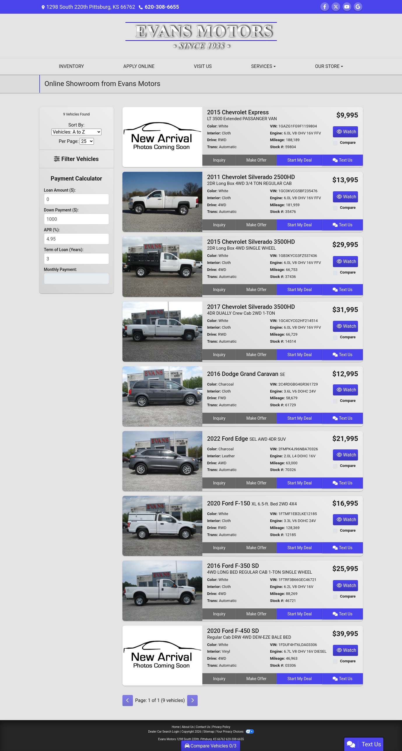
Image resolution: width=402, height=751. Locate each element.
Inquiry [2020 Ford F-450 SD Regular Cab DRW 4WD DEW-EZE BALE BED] (219, 678)
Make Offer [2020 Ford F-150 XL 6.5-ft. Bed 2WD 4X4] (256, 547)
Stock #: (277, 147)
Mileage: (277, 140)
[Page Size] (87, 141)
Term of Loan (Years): (64, 249)
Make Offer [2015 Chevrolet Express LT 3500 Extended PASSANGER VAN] (256, 160)
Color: (212, 126)
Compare (348, 142)
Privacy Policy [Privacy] (221, 727)
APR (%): (52, 229)
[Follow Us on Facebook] (324, 6)
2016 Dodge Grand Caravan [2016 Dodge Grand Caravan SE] (246, 373)
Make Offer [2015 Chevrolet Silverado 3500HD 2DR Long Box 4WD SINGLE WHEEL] (256, 289)
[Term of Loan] (76, 258)
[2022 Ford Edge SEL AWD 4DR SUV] (162, 460)
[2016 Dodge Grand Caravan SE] (162, 396)
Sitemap (208, 731)
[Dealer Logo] (201, 35)
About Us (188, 727)
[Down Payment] (76, 219)
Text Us (342, 160)
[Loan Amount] (76, 199)
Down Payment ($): (61, 210)
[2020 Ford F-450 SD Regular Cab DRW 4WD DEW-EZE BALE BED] (162, 655)
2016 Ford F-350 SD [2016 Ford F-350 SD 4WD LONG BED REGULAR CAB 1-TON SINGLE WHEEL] (259, 568)
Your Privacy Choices (235, 731)
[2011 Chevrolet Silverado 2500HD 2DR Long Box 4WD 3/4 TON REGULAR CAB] (162, 201)
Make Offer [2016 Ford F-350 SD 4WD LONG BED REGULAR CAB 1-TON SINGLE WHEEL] (256, 614)
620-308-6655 (162, 7)
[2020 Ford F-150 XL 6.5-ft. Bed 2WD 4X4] (162, 525)
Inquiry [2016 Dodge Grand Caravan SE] (219, 418)
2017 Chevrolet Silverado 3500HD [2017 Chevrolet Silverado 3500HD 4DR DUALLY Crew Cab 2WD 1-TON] (251, 309)
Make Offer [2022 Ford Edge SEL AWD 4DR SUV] (256, 483)
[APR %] (76, 238)
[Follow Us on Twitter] (335, 6)
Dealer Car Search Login (163, 731)
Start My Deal (299, 160)
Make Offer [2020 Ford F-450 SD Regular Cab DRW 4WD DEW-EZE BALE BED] (256, 678)
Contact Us (203, 727)
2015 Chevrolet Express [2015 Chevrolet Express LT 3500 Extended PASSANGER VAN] (242, 115)
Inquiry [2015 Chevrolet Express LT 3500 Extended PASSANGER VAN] (219, 160)
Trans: (212, 147)
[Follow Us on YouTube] (347, 6)
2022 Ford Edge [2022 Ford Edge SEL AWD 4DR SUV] (246, 438)
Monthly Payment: (60, 269)
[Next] (192, 700)
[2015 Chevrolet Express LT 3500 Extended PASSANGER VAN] (162, 136)
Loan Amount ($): (60, 190)
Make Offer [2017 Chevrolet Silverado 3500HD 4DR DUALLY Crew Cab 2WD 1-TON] (256, 354)
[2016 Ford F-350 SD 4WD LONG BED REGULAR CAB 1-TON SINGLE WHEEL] (162, 590)
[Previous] (127, 700)
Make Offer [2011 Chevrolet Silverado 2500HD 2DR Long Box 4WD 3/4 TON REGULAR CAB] (256, 225)
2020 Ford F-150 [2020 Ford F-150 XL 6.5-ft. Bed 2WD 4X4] (252, 503)
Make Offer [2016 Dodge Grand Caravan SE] (256, 418)
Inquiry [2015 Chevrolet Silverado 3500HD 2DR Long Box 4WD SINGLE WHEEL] (219, 289)
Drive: (212, 140)
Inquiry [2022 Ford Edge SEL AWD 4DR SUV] (219, 483)
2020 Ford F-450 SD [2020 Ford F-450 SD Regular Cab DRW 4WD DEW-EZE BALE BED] (249, 633)
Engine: (276, 133)
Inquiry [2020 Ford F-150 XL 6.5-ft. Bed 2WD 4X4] (219, 547)
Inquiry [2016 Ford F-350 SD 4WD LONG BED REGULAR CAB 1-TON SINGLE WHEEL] (219, 614)
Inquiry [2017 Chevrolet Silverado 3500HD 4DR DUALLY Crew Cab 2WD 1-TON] (219, 354)
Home (176, 727)
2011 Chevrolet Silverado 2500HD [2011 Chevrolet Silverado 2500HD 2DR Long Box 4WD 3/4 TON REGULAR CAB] (251, 180)
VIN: (274, 126)
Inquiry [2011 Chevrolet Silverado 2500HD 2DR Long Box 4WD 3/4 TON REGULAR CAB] (219, 225)
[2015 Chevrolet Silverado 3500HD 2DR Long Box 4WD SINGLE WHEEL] (162, 266)
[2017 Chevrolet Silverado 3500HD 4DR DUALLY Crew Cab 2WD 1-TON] (162, 331)
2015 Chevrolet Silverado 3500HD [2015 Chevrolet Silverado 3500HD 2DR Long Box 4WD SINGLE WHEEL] (251, 244)
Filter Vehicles (76, 158)
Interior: (214, 133)
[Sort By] (76, 132)
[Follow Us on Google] (358, 6)
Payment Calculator (76, 178)
